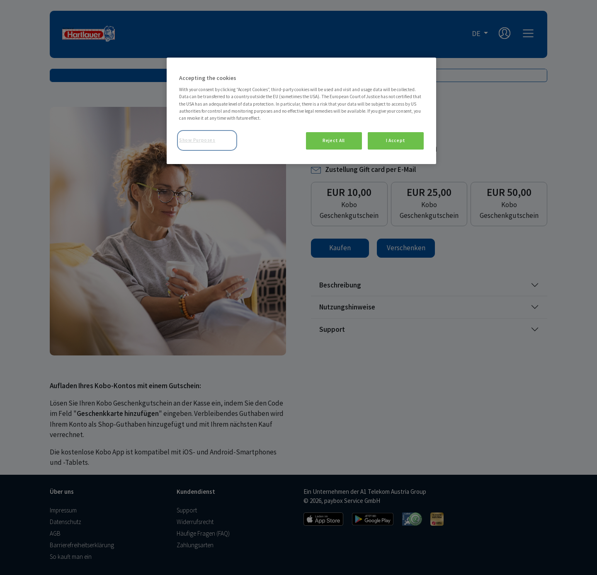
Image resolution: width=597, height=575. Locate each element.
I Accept (395, 140)
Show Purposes (197, 140)
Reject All (334, 140)
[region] (301, 111)
